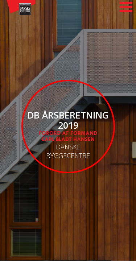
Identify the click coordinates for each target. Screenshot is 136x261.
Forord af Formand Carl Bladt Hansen (68, 136)
